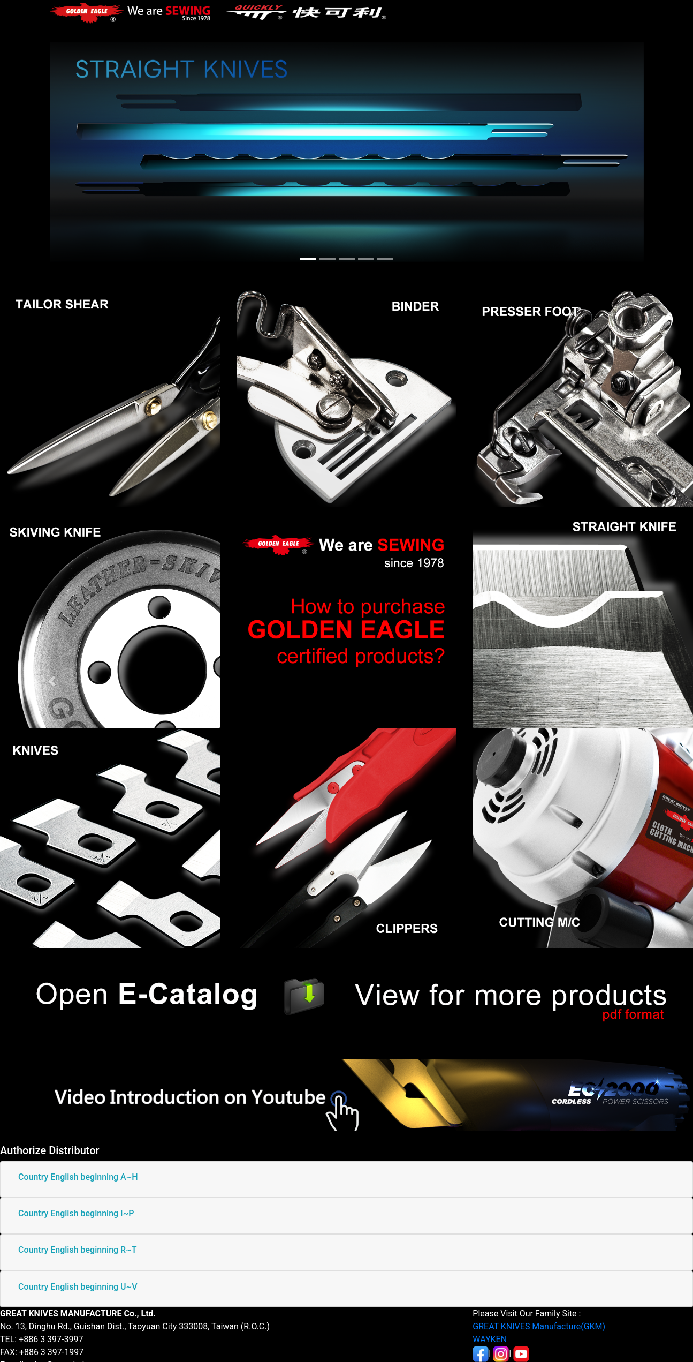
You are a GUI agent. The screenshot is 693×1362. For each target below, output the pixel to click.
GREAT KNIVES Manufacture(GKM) (539, 1326)
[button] (52, 681)
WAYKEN (490, 1339)
